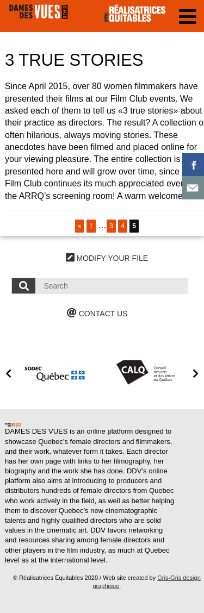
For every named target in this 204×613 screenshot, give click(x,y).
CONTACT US (97, 313)
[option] (56, 372)
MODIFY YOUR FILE (107, 258)
